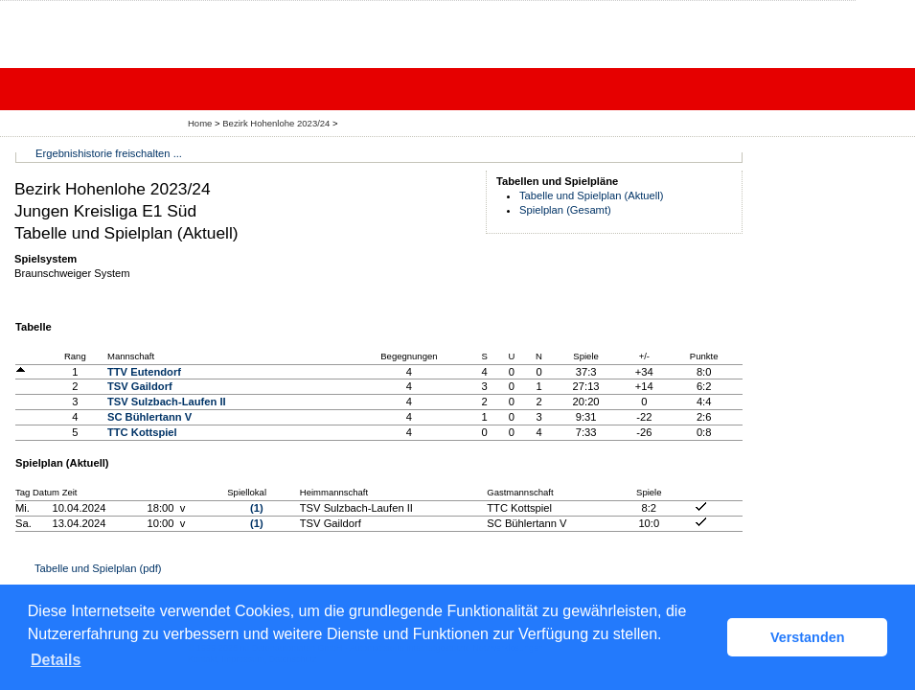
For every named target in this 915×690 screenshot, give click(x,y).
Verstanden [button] (807, 637)
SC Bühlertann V (149, 417)
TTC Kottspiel (142, 432)
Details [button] (55, 660)
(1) (256, 508)
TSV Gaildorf (139, 386)
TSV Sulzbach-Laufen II (166, 401)
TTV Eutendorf (144, 372)
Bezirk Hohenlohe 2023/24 (277, 123)
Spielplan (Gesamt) (565, 210)
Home (200, 123)
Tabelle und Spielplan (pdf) (97, 568)
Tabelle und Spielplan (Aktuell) (591, 195)
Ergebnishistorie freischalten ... (108, 153)
